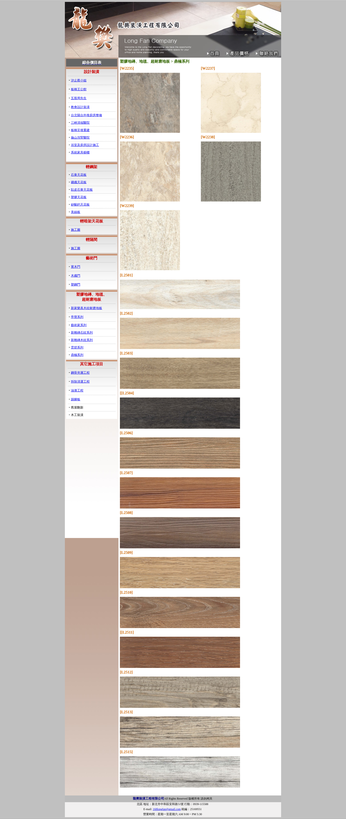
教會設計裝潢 (80, 107)
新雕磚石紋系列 (82, 332)
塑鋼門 (75, 284)
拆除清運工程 (80, 381)
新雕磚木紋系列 (82, 340)
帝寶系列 (77, 317)
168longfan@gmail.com (167, 809)
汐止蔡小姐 (78, 80)
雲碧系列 (77, 347)
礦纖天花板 (78, 182)
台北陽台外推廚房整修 (86, 115)
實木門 (75, 267)
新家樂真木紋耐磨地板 (86, 308)
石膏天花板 (78, 175)
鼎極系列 (77, 355)
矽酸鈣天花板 (80, 204)
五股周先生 (78, 98)
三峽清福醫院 (80, 122)
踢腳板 (75, 399)
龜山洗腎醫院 (80, 137)
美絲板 (75, 212)
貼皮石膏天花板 (82, 189)
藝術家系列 (78, 325)
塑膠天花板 (78, 197)
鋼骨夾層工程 (80, 372)
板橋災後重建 (80, 130)
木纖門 (75, 275)
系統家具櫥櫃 (80, 152)
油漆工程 (77, 390)
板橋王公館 (78, 89)
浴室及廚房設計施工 (85, 145)
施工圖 (75, 230)
